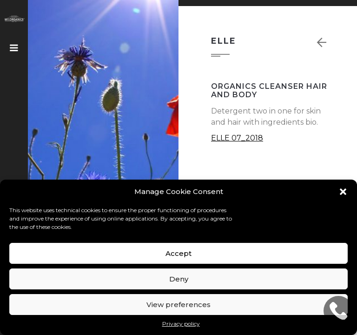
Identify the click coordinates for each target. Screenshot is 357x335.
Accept (178, 253)
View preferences (178, 304)
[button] (343, 191)
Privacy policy (181, 323)
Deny (178, 279)
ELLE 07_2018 (237, 138)
